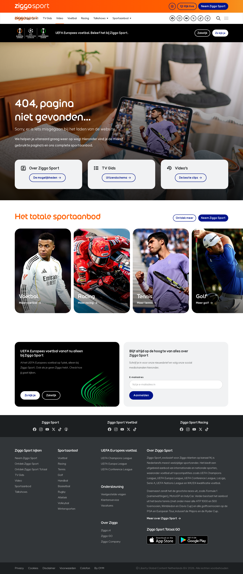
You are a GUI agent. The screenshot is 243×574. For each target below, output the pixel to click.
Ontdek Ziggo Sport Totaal (31, 469)
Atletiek (62, 497)
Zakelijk (202, 33)
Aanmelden (141, 395)
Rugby (62, 491)
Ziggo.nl (106, 530)
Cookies (33, 568)
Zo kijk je (219, 33)
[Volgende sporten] (239, 271)
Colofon (85, 568)
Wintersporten (66, 508)
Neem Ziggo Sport (26, 458)
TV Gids (19, 475)
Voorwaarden (68, 568)
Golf (60, 475)
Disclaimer (48, 568)
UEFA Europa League (114, 463)
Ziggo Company (111, 541)
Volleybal (63, 503)
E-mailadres (136, 377)
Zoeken (215, 18)
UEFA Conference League (116, 469)
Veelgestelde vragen (113, 494)
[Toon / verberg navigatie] (225, 18)
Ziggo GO (107, 536)
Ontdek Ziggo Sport (27, 463)
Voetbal (62, 458)
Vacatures (107, 505)
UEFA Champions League (116, 458)
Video (18, 480)
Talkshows (21, 491)
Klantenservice (110, 500)
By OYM (99, 568)
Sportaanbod (23, 486)
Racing (62, 463)
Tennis (61, 469)
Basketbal (64, 486)
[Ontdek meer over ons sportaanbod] (184, 218)
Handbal (63, 480)
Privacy (19, 568)
